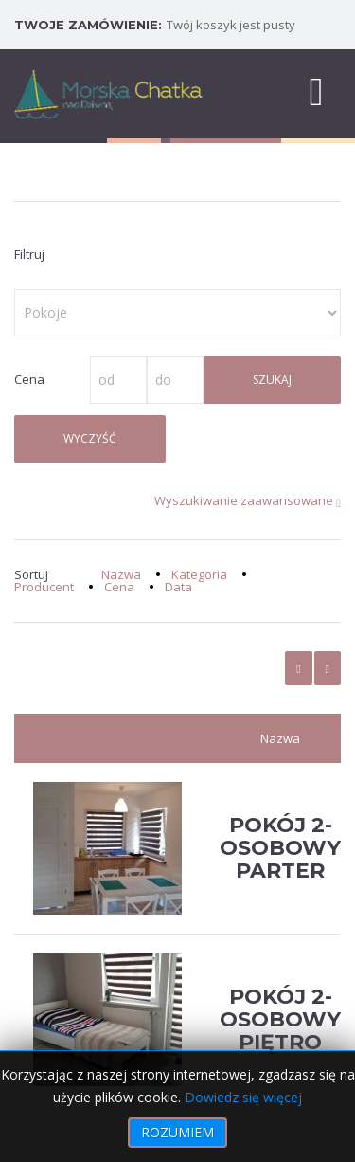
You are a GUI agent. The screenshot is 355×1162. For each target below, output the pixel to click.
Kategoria (199, 574)
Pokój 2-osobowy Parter (280, 847)
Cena (119, 586)
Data (178, 586)
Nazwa (121, 574)
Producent (44, 586)
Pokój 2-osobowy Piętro (280, 1019)
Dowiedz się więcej (243, 1097)
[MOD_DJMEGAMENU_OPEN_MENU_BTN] (316, 90)
